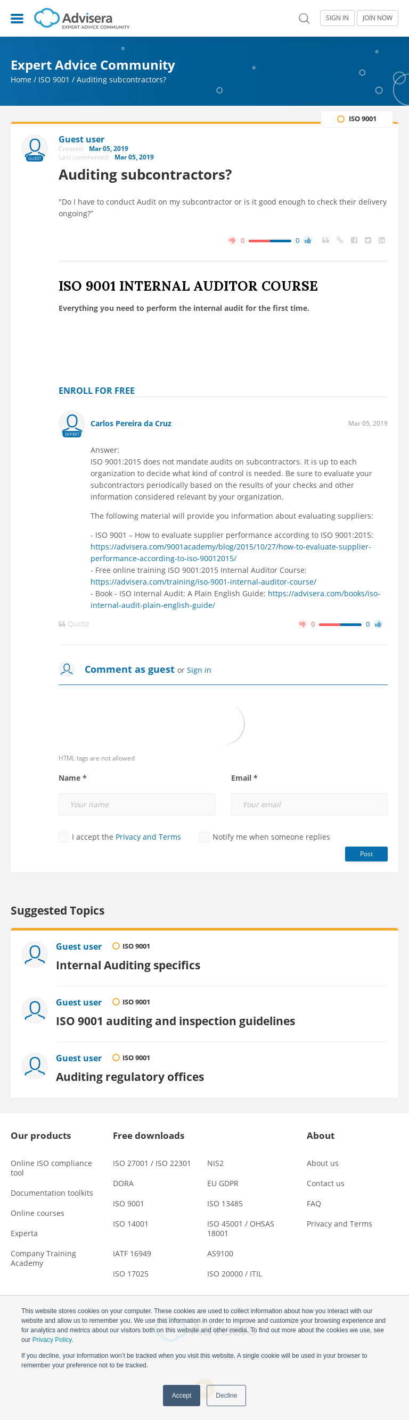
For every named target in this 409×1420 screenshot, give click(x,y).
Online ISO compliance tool (51, 1168)
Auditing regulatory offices (130, 1076)
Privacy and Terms (148, 837)
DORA (123, 1183)
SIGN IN (337, 17)
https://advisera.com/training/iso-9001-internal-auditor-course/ (203, 582)
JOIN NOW (377, 17)
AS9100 (220, 1253)
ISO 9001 (54, 79)
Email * (244, 778)
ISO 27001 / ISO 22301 (152, 1163)
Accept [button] (182, 1395)
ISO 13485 (225, 1203)
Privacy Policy (52, 1339)
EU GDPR (223, 1183)
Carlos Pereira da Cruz (131, 423)
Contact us (326, 1183)
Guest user (79, 946)
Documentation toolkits (52, 1193)
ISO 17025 (131, 1274)
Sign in (199, 670)
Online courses (37, 1213)
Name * (73, 778)
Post (366, 853)
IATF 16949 (132, 1253)
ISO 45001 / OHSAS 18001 (240, 1228)
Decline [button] (226, 1395)
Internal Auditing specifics (128, 965)
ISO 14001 (131, 1224)
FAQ (314, 1203)
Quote (74, 624)
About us (323, 1163)
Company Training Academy (43, 1258)
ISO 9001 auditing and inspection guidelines (175, 1020)
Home (21, 79)
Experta (24, 1233)
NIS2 (215, 1163)
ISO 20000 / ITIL (234, 1274)
